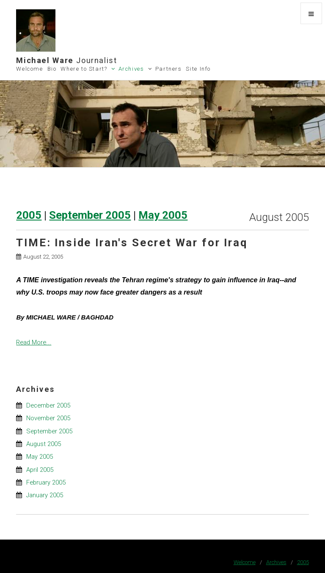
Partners (168, 69)
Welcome (29, 69)
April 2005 (39, 470)
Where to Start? (84, 69)
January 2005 (44, 495)
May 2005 (162, 215)
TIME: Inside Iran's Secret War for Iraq (131, 242)
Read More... (33, 342)
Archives (131, 69)
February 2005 (46, 482)
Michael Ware (66, 60)
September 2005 (90, 215)
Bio (52, 69)
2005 (28, 215)
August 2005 (43, 444)
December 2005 (48, 405)
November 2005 (48, 418)
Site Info (198, 69)
